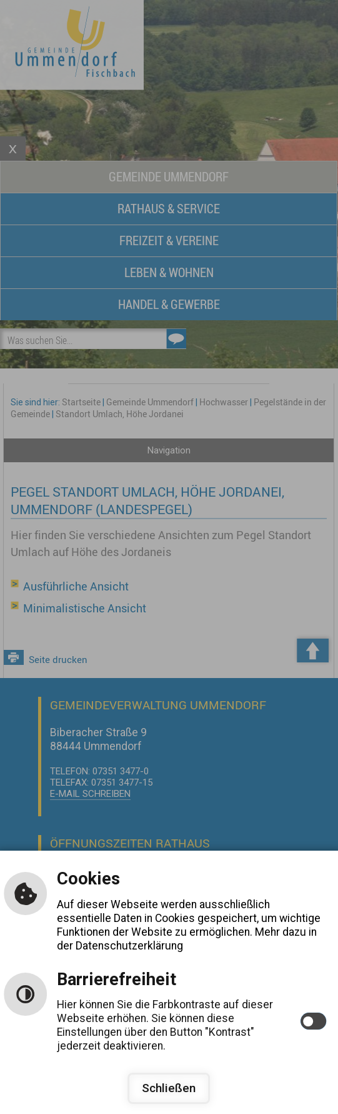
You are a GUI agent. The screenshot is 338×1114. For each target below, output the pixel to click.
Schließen (169, 1088)
